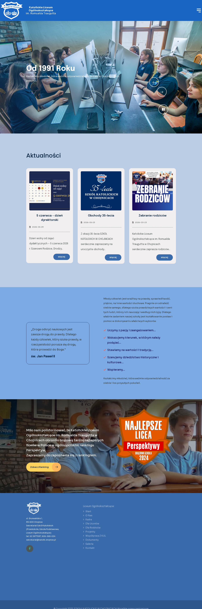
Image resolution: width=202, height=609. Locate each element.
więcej (61, 257)
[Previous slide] (162, 92)
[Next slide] (154, 82)
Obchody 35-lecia (101, 215)
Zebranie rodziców (152, 215)
